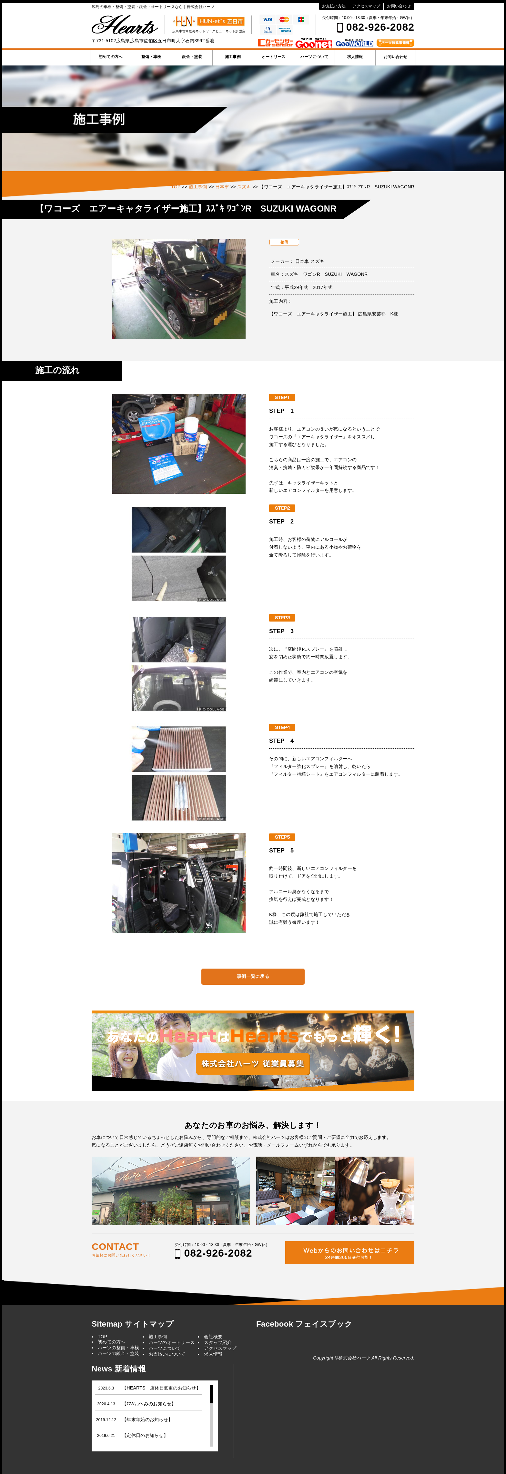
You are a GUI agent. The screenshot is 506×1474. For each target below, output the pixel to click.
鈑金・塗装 (192, 57)
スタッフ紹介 (218, 1342)
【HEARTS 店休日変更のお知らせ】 (161, 1387)
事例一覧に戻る (253, 976)
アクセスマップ (366, 6)
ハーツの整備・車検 (118, 1347)
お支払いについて (167, 1354)
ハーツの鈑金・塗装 (118, 1353)
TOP (102, 1336)
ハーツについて (314, 57)
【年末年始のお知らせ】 (147, 1419)
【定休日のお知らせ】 (145, 1435)
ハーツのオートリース (172, 1342)
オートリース (274, 57)
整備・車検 (151, 57)
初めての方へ (111, 57)
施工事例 (233, 57)
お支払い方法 (334, 6)
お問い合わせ (399, 6)
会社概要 (213, 1336)
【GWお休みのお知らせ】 (149, 1403)
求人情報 (355, 57)
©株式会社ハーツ (352, 1357)
